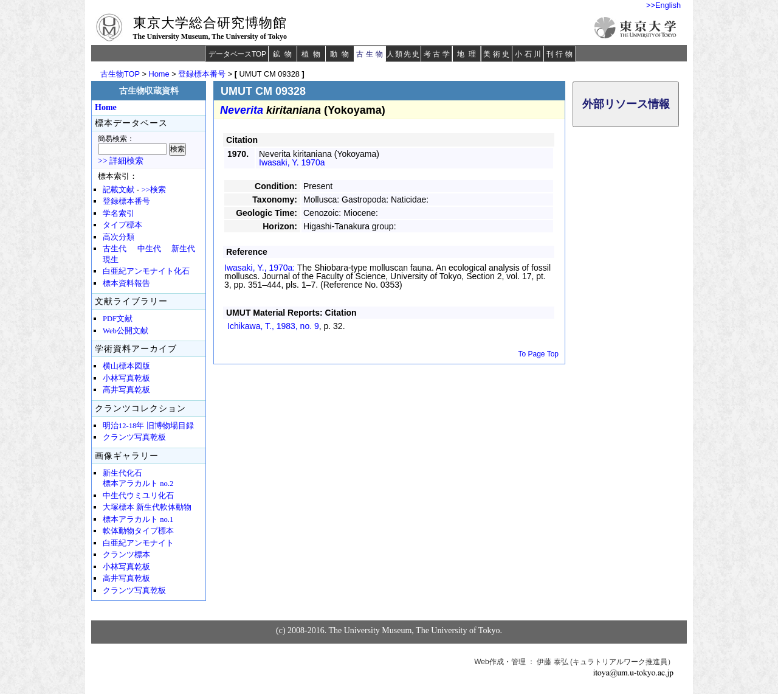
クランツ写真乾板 (134, 437)
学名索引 (118, 213)
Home (158, 73)
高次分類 (118, 237)
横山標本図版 (126, 366)
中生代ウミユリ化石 (138, 495)
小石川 (529, 54)
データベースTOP (237, 54)
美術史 (497, 54)
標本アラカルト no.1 (138, 519)
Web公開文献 (125, 331)
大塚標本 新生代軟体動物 (147, 507)
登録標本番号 (201, 73)
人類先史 (403, 54)
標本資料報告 (126, 283)
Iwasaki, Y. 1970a (292, 162)
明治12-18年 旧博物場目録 (148, 426)
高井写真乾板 (126, 390)
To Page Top (538, 354)
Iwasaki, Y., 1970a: (260, 267)
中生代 (149, 249)
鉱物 (284, 54)
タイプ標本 (122, 225)
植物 (313, 54)
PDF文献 (118, 318)
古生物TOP (120, 73)
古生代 (114, 249)
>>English (663, 5)
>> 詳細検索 (120, 160)
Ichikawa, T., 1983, (273, 326)
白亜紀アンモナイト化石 (146, 271)
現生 (111, 259)
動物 (341, 54)
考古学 (438, 54)
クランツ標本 (126, 554)
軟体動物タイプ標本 (138, 531)
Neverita (241, 110)
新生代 (183, 249)
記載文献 (118, 190)
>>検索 (154, 190)
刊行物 (560, 54)
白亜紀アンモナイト (138, 543)
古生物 (370, 54)
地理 (468, 54)
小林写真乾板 (126, 378)
